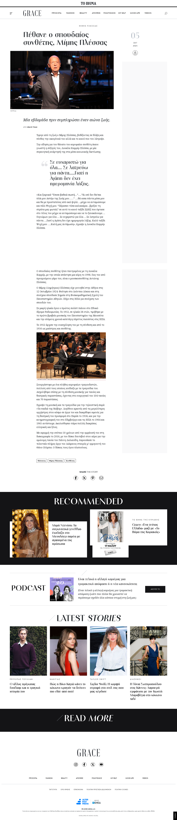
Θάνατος (42, 461)
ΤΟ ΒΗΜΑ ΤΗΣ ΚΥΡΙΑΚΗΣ (146, 520)
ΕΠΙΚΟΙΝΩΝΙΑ (78, 789)
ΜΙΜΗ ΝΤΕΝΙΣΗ (60, 521)
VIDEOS (148, 13)
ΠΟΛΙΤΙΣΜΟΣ (109, 13)
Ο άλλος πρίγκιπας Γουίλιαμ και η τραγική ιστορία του (25, 688)
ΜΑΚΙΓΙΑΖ (55, 679)
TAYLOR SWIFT (98, 679)
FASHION (70, 13)
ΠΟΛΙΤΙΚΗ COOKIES (121, 789)
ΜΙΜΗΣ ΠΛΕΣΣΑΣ (88, 26)
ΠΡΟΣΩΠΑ (56, 13)
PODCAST (28, 589)
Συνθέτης (70, 461)
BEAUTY (83, 13)
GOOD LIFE (135, 13)
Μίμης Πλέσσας (56, 461)
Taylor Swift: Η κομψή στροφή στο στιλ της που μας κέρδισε (107, 688)
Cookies (175, 815)
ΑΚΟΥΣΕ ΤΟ (155, 589)
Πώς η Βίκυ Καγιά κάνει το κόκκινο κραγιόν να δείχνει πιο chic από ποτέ (68, 688)
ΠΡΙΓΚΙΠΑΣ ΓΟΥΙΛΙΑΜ (21, 679)
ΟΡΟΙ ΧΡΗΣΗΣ (65, 789)
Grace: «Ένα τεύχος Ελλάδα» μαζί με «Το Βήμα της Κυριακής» (146, 528)
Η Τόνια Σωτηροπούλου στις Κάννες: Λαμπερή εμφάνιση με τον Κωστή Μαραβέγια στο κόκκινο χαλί (146, 692)
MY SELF (122, 13)
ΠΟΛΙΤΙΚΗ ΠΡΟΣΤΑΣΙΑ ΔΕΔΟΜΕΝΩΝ (99, 789)
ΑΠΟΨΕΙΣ (96, 13)
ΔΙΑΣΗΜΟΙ (135, 679)
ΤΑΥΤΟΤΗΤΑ (53, 789)
